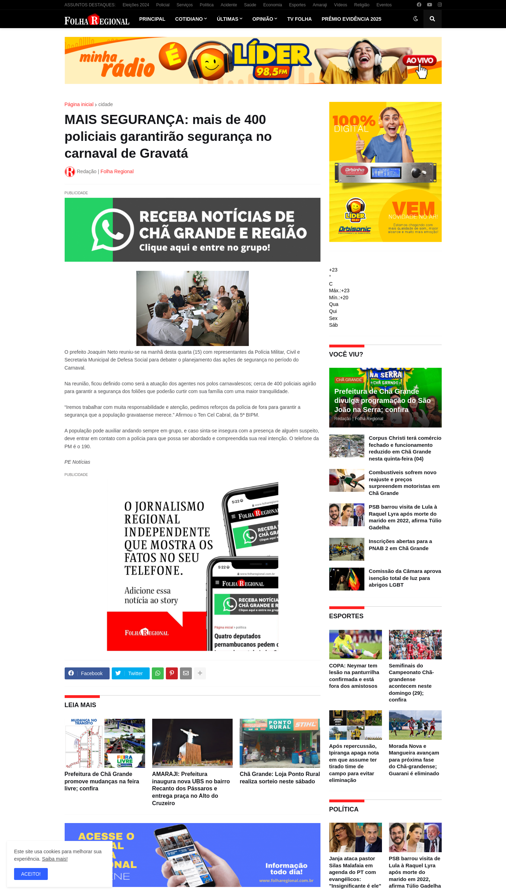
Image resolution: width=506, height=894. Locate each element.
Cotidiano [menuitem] (189, 19)
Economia (272, 4)
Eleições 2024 (136, 4)
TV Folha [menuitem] (299, 19)
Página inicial (79, 104)
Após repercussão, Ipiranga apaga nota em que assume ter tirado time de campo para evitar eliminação (354, 763)
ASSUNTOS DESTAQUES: (90, 4)
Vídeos (340, 4)
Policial (162, 4)
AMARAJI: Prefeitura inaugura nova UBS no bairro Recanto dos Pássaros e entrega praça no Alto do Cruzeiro (191, 788)
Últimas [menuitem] (227, 19)
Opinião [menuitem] (262, 19)
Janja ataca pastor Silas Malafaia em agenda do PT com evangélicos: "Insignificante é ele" (355, 872)
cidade (105, 104)
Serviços (185, 4)
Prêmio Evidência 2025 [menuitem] (351, 19)
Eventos (383, 4)
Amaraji (320, 4)
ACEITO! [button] (31, 874)
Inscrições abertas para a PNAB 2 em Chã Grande (400, 544)
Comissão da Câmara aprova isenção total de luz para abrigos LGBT (405, 578)
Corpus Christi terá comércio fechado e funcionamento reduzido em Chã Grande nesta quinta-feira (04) (405, 448)
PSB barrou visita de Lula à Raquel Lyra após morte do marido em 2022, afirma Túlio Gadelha (405, 517)
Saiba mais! (54, 859)
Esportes (297, 4)
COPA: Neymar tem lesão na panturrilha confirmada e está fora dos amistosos (354, 676)
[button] (415, 19)
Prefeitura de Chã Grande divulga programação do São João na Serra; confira (383, 400)
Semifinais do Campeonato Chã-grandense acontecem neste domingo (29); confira (411, 683)
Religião (361, 4)
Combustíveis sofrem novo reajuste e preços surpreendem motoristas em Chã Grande (404, 482)
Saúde (250, 4)
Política (207, 4)
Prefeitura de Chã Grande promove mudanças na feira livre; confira (102, 781)
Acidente (229, 4)
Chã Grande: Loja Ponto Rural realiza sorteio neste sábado (280, 777)
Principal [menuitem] (152, 19)
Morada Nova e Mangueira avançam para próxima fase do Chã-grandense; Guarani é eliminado (414, 759)
